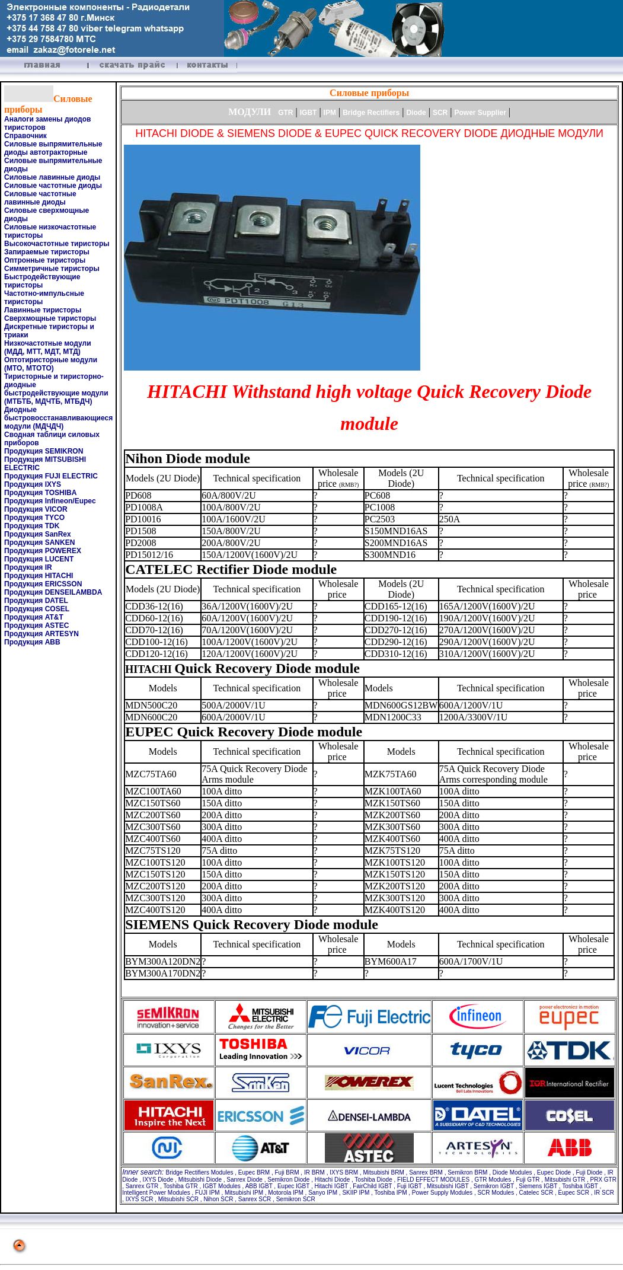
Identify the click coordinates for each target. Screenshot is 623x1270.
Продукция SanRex (37, 534)
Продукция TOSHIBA (40, 493)
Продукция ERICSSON (43, 584)
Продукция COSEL (36, 609)
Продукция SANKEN (39, 542)
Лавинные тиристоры (42, 310)
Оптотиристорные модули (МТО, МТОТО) (50, 364)
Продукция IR (28, 567)
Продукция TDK (31, 526)
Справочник (25, 136)
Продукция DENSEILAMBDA (53, 592)
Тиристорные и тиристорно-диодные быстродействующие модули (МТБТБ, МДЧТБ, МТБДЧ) (56, 389)
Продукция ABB (32, 642)
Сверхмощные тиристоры (50, 318)
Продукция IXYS (32, 484)
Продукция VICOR (36, 509)
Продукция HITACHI (38, 576)
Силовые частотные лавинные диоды (40, 198)
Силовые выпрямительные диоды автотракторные (53, 148)
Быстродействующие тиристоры (42, 281)
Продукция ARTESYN (41, 634)
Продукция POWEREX (42, 551)
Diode (416, 113)
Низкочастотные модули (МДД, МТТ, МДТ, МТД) (47, 347)
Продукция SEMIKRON (43, 451)
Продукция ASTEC (36, 625)
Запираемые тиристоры (47, 252)
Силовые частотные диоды (53, 185)
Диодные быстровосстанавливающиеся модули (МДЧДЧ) (58, 418)
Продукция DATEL (36, 600)
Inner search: (143, 1172)
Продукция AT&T (33, 617)
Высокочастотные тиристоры (57, 244)
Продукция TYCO (34, 517)
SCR (440, 113)
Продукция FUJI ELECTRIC (51, 476)
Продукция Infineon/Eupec (50, 501)
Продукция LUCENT (39, 559)
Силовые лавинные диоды (52, 177)
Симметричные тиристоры (52, 268)
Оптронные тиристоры (44, 260)
